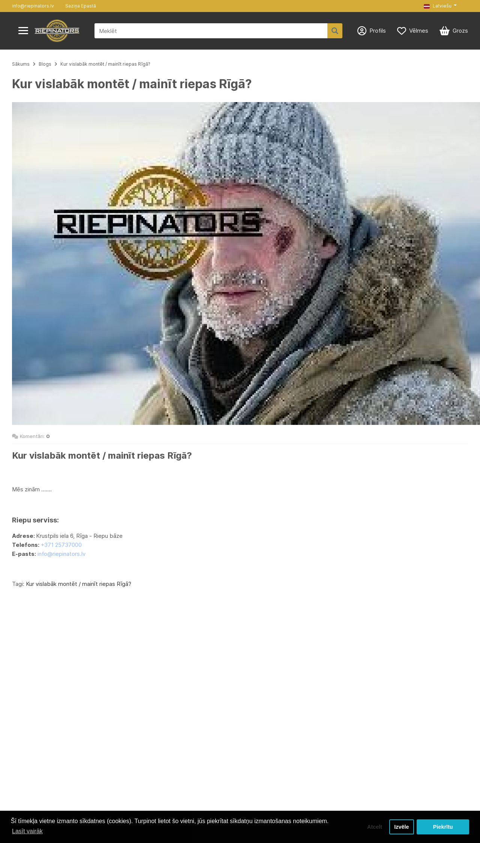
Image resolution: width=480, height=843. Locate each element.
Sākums (21, 64)
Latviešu (438, 6)
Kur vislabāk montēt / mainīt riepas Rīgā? (105, 64)
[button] (440, 6)
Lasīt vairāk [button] (27, 831)
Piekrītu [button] (443, 827)
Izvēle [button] (401, 827)
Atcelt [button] (374, 827)
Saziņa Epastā (80, 6)
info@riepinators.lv (33, 6)
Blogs (45, 64)
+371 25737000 (61, 544)
